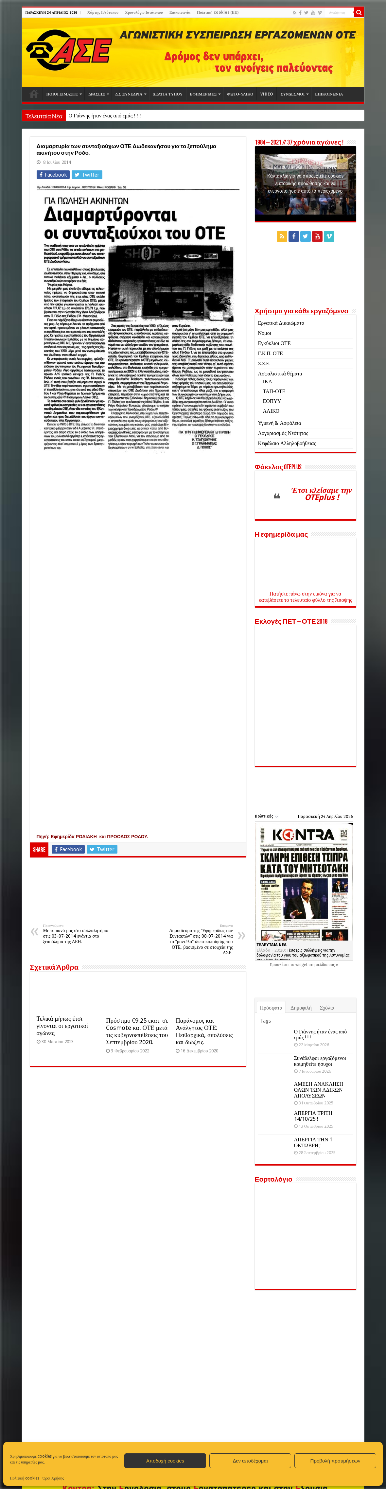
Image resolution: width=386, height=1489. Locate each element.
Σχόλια (327, 1007)
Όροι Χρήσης (53, 1478)
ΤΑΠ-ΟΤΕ (274, 391)
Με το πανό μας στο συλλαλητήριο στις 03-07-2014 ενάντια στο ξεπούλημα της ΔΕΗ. (76, 934)
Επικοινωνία (179, 12)
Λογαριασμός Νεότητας (283, 433)
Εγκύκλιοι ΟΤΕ (274, 343)
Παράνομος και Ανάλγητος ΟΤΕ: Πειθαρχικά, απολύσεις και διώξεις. (204, 1031)
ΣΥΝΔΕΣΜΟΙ (292, 94)
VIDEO (266, 94)
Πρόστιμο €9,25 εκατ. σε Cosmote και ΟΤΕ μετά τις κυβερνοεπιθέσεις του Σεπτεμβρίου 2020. (137, 1031)
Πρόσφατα (271, 1007)
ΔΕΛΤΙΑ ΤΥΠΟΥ (168, 94)
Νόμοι (264, 333)
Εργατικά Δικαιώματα (281, 323)
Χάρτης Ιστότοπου (102, 12)
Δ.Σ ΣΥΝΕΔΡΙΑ (129, 94)
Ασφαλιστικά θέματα (280, 374)
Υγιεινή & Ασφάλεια (279, 423)
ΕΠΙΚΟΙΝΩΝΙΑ (329, 94)
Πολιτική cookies (24, 1478)
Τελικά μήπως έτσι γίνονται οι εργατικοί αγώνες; (62, 1025)
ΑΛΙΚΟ (271, 411)
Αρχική (34, 93)
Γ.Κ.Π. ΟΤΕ (270, 353)
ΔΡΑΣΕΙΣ (96, 94)
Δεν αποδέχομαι (250, 1460)
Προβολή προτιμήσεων (335, 1460)
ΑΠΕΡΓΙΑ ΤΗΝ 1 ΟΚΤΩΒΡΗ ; (313, 1142)
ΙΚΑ (267, 381)
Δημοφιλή (301, 1007)
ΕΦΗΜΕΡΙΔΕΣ (203, 94)
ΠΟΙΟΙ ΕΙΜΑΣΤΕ (62, 94)
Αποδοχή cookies (165, 1460)
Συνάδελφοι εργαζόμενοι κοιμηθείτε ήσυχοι (320, 1061)
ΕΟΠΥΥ (272, 401)
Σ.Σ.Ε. (264, 363)
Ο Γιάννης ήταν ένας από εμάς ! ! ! (105, 115)
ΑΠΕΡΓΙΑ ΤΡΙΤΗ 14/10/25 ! (313, 1116)
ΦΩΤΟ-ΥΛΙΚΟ (240, 94)
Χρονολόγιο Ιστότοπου (144, 12)
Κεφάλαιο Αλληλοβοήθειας (287, 443)
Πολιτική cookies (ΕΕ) (217, 12)
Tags (265, 1020)
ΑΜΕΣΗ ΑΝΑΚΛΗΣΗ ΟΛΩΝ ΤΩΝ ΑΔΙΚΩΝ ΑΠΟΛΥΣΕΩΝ (318, 1090)
